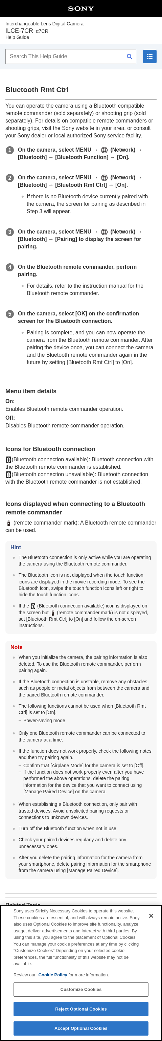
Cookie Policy (54, 981)
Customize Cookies (80, 996)
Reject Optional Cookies (81, 1016)
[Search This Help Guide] (70, 56)
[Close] (151, 922)
